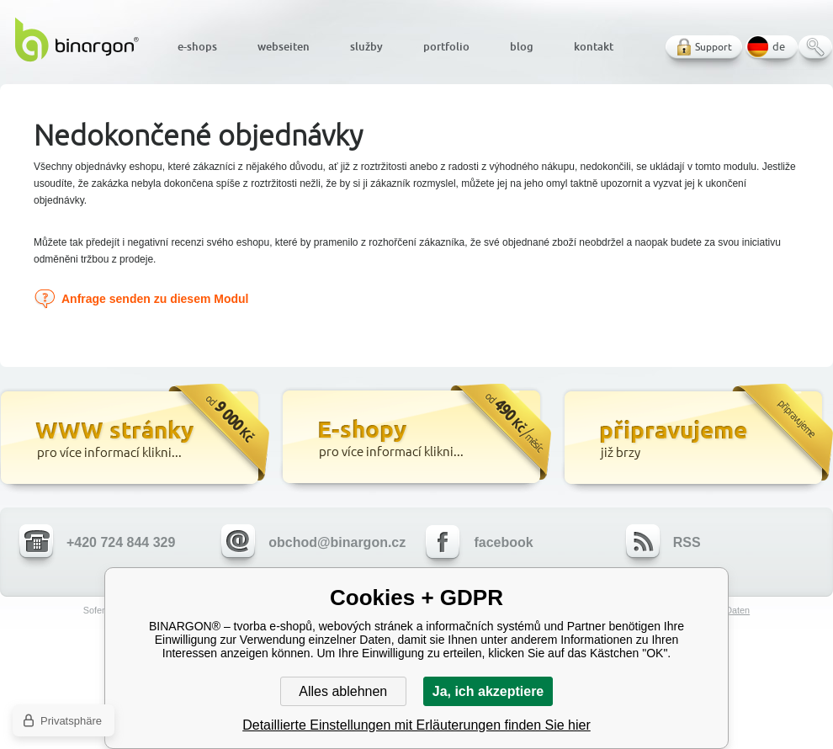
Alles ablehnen (343, 691)
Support (713, 46)
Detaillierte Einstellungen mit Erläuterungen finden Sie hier (416, 725)
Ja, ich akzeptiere (488, 691)
